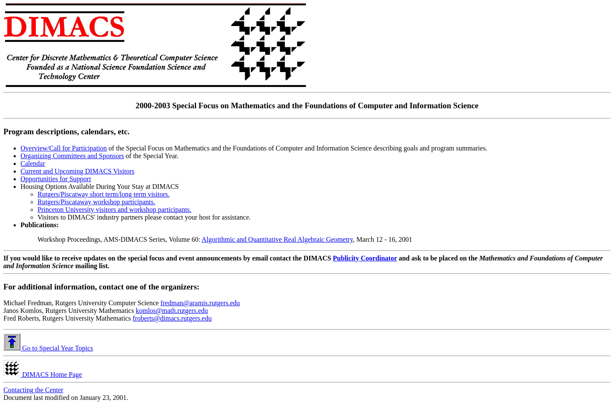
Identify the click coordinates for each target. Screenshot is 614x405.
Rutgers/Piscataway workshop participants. (96, 201)
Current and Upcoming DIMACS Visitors (77, 171)
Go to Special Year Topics (48, 348)
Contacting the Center (33, 389)
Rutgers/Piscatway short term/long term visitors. (104, 194)
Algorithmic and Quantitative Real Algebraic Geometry (277, 239)
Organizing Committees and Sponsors (72, 155)
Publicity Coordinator (365, 258)
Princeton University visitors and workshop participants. (114, 209)
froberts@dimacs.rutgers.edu (172, 318)
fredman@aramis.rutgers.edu (200, 303)
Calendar (32, 163)
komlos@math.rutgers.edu (172, 310)
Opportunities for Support (55, 178)
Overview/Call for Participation (63, 148)
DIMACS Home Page (42, 374)
